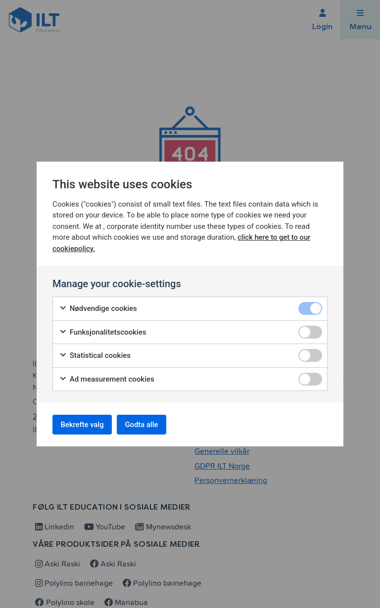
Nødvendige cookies (98, 306)
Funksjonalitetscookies (102, 330)
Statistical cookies (95, 353)
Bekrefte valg (86, 424)
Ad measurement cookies (106, 377)
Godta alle (153, 424)
